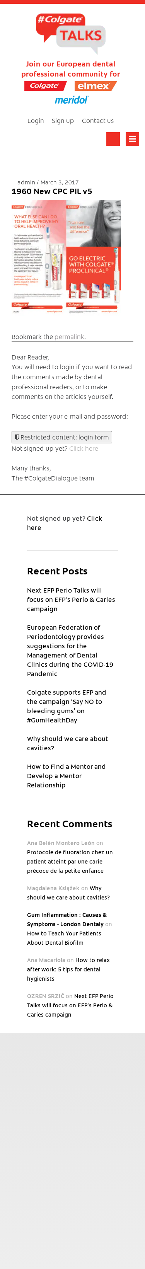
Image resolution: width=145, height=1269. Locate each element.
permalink (69, 336)
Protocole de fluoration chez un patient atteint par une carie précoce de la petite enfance (70, 861)
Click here (83, 448)
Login (35, 120)
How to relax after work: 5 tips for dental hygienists (68, 969)
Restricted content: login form (62, 437)
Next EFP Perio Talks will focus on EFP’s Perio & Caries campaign (71, 599)
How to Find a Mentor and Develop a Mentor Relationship (66, 775)
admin (27, 182)
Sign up (63, 120)
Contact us (98, 120)
